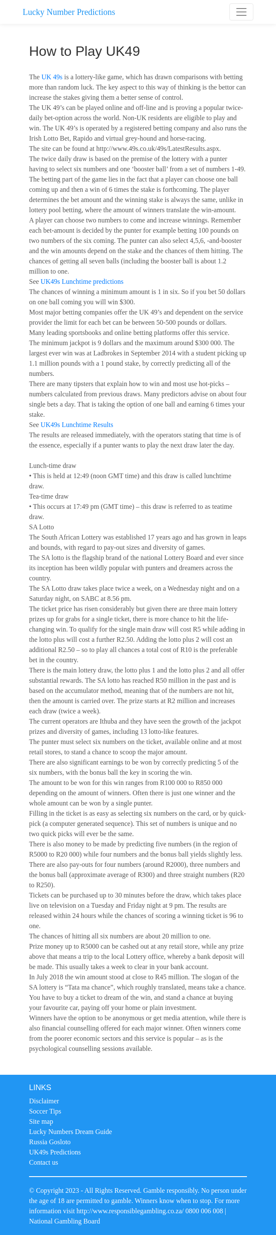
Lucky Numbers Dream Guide (70, 1131)
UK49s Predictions (55, 1152)
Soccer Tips (45, 1111)
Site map (41, 1121)
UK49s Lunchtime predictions (82, 281)
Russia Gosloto (49, 1142)
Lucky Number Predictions (69, 12)
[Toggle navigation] (241, 11)
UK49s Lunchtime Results (77, 424)
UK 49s (51, 77)
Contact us (43, 1162)
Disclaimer (44, 1101)
